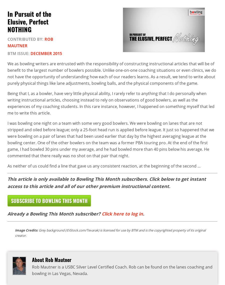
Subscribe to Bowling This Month (49, 200)
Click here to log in (122, 214)
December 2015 (46, 53)
